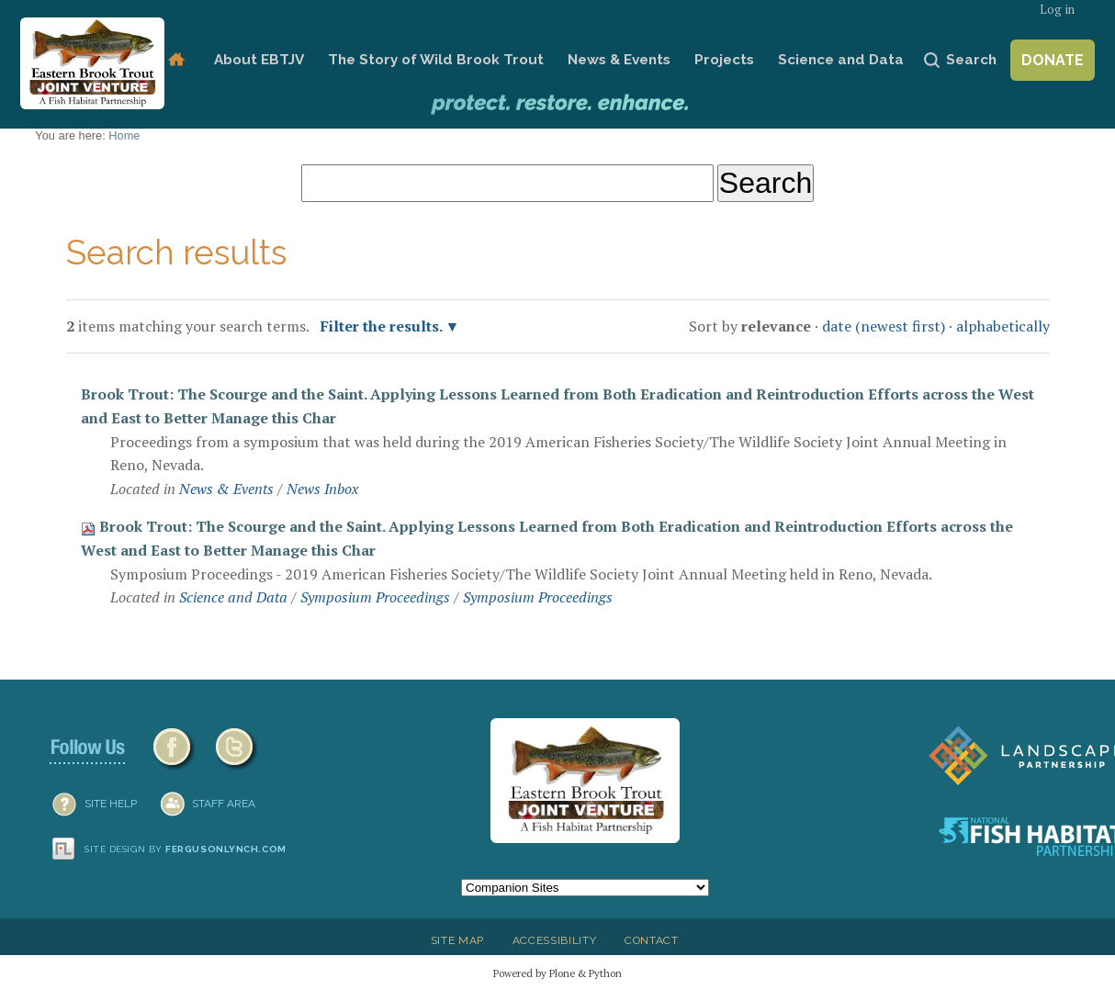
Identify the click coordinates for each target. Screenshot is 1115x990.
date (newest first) (883, 326)
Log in (1057, 9)
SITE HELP (110, 803)
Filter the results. (383, 326)
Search (971, 59)
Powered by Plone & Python (557, 973)
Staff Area (223, 803)
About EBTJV (259, 59)
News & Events (619, 59)
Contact (652, 940)
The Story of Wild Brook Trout (436, 59)
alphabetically (1003, 326)
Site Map (457, 940)
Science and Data (841, 59)
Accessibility (554, 940)
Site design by (185, 849)
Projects (724, 59)
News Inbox (322, 488)
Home (176, 60)
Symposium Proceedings (375, 597)
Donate (1052, 60)
